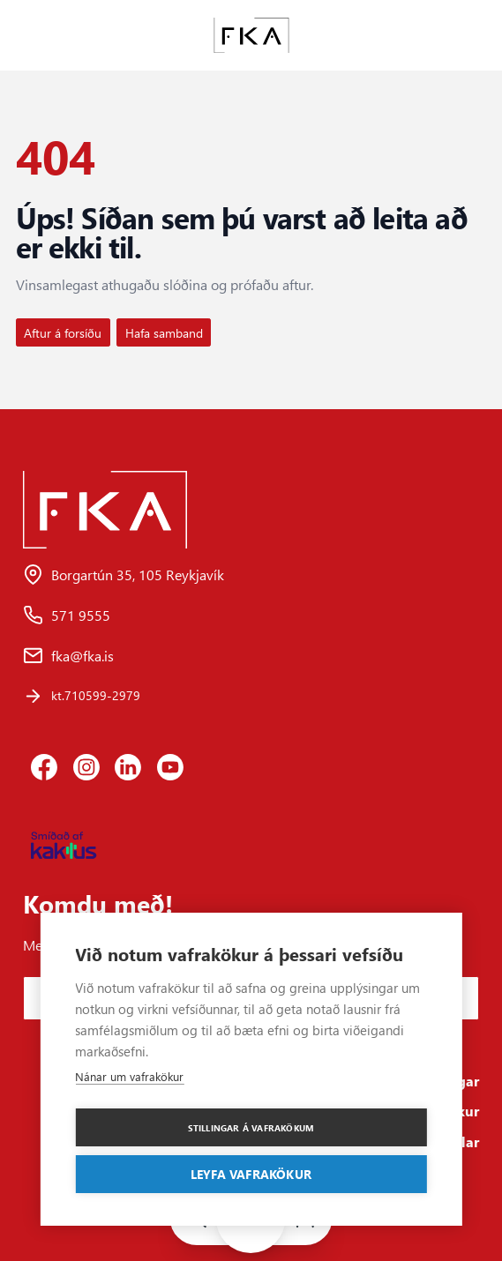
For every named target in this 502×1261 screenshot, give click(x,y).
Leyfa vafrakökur (251, 1174)
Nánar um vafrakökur (129, 1076)
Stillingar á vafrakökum (251, 1128)
